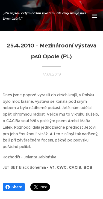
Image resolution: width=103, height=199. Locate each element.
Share (13, 187)
